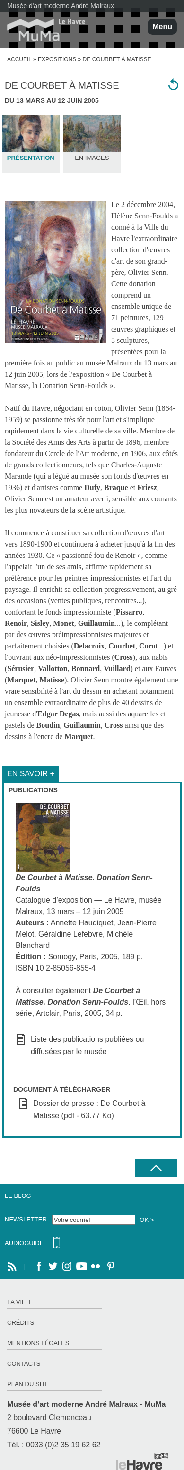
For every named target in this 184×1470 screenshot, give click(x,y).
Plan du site (28, 1383)
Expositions (57, 59)
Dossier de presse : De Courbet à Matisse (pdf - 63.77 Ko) (89, 1109)
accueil (19, 59)
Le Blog (18, 1195)
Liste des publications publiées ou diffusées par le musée (87, 1045)
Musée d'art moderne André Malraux (60, 5)
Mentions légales (38, 1342)
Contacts (24, 1363)
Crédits (20, 1322)
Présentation (30, 157)
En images (92, 157)
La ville (20, 1301)
